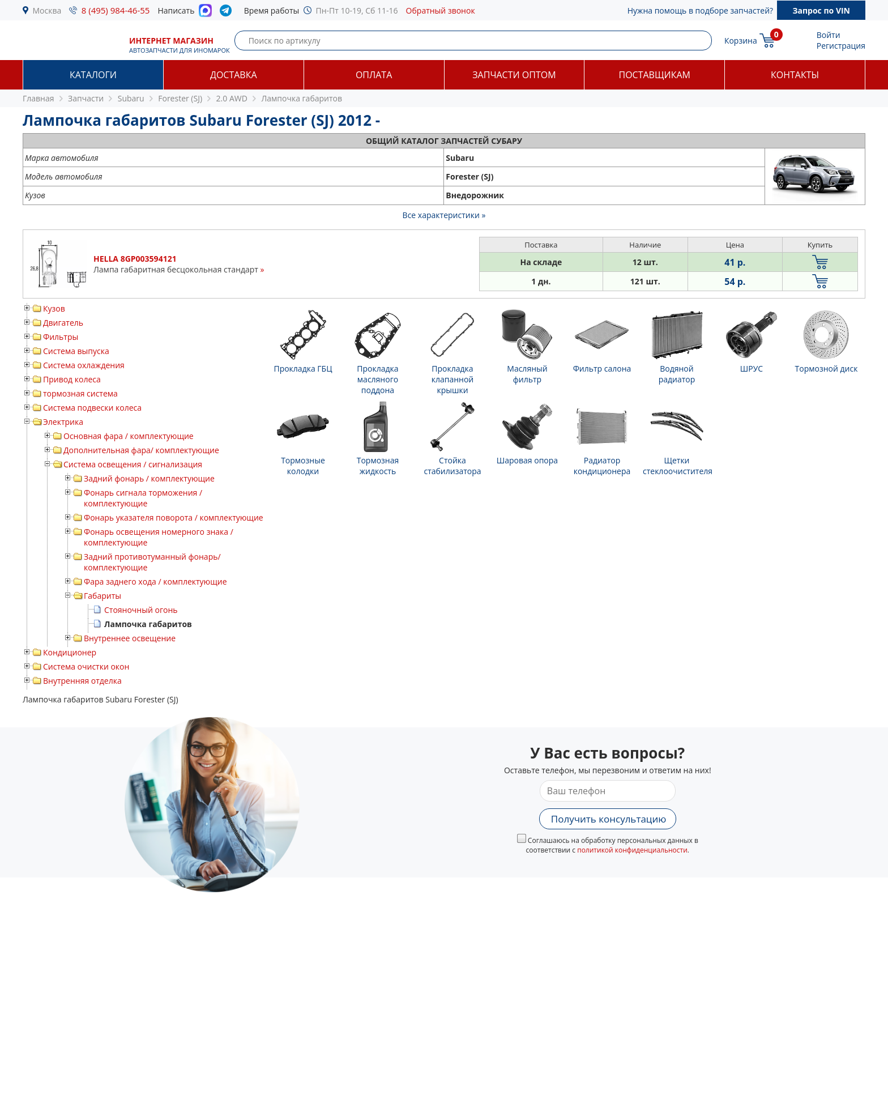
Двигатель (63, 322)
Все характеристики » (444, 215)
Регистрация (841, 45)
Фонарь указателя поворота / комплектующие (173, 517)
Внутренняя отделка (82, 680)
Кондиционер (69, 652)
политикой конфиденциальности (632, 850)
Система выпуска (76, 351)
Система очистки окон (86, 666)
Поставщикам (654, 75)
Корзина (740, 40)
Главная (38, 98)
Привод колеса (72, 379)
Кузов (54, 308)
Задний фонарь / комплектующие (149, 478)
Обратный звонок (440, 10)
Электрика (63, 421)
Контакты (795, 75)
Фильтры (60, 336)
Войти (828, 34)
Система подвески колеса (92, 407)
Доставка (233, 75)
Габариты (102, 595)
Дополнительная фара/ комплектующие (141, 450)
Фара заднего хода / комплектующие (155, 581)
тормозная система (80, 393)
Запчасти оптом (514, 75)
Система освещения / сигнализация (132, 464)
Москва (47, 10)
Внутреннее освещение (130, 638)
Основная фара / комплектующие (128, 436)
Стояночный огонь (141, 609)
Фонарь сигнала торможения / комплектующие (143, 498)
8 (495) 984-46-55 (116, 10)
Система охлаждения (84, 365)
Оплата (374, 75)
